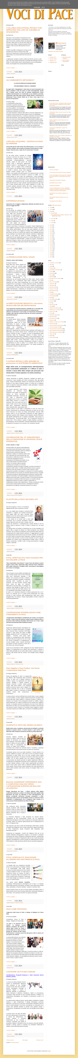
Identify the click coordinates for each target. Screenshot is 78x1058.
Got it (43, 7)
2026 (51, 207)
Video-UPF (51, 334)
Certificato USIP (53, 62)
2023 (51, 225)
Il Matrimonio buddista (54, 185)
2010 (51, 250)
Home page (25, 1040)
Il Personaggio (52, 295)
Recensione (52, 316)
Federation (51, 285)
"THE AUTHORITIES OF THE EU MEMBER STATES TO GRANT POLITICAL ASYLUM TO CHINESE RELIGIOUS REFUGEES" (59, 189)
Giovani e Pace (14, 137)
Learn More (37, 7)
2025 (51, 209)
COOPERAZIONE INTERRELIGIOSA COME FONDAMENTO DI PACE (23, 613)
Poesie (51, 313)
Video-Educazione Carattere (66, 58)
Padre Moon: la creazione (55, 309)
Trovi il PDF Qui (37, 692)
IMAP (50, 297)
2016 (51, 239)
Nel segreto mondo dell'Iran (55, 201)
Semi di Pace (52, 323)
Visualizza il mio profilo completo (55, 51)
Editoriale (13, 551)
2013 (51, 245)
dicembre (53, 213)
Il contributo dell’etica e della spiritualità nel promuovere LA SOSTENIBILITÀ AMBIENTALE (24, 362)
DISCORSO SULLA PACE (55, 182)
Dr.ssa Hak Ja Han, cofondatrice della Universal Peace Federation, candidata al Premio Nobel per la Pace (60, 104)
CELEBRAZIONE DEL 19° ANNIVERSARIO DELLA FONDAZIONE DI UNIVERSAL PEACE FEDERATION (24, 439)
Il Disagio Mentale (53, 294)
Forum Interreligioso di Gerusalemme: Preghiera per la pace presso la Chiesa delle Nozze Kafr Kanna (60, 176)
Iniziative (51, 301)
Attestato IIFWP (53, 58)
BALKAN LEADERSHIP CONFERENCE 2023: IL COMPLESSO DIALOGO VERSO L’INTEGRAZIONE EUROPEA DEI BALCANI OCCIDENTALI (24, 785)
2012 (51, 247)
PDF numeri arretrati (56, 205)
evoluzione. (52, 283)
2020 (51, 231)
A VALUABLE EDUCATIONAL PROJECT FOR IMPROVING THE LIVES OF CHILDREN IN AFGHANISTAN (24, 30)
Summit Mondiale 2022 (54, 327)
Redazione (51, 320)
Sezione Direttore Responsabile (56, 325)
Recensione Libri (53, 318)
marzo (52, 222)
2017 (51, 237)
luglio (52, 220)
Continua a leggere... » (11, 67)
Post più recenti (10, 1040)
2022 (51, 227)
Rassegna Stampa (53, 314)
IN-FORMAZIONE (14, 354)
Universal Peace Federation (16, 495)
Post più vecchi (39, 1040)
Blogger (49, 1051)
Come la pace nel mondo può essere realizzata (60, 172)
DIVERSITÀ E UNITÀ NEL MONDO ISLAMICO (24, 725)
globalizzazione (52, 290)
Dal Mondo (13, 73)
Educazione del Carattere (55, 278)
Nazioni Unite (52, 304)
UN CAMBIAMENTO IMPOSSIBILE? (20, 80)
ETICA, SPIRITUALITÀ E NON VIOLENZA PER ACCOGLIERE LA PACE (24, 559)
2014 (51, 243)
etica (50, 280)
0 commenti (9, 71)
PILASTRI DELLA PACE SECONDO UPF (22, 499)
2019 (51, 233)
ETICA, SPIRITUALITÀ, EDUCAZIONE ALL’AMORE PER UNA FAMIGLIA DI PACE (23, 858)
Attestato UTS (52, 60)
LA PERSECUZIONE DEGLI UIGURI (20, 257)
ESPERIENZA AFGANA (15, 201)
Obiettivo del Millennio (54, 308)
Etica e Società (14, 299)
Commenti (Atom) (15, 1042)
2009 (51, 253)
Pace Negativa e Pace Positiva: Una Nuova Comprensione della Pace (22, 669)
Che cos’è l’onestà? (53, 169)
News (50, 306)
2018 (51, 235)
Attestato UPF (52, 57)
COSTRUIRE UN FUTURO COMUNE (20, 972)
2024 (51, 211)
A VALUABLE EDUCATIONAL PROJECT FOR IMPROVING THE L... (61, 215)
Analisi (50, 266)
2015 (51, 241)
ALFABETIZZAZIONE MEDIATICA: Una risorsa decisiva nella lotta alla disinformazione (24, 304)
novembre (53, 218)
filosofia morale (52, 287)
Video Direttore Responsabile (65, 61)
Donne (12, 967)
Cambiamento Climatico (54, 269)
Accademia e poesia (54, 262)
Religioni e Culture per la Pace (17, 433)
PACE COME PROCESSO (16, 909)
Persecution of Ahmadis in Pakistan (57, 180)
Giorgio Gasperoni (61, 43)
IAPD (50, 292)
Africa (50, 264)
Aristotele (51, 268)
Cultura (51, 271)
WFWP (51, 335)
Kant (50, 302)
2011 (51, 249)
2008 (51, 255)
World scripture (52, 337)
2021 (51, 229)
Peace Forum (52, 311)
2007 (51, 256)
